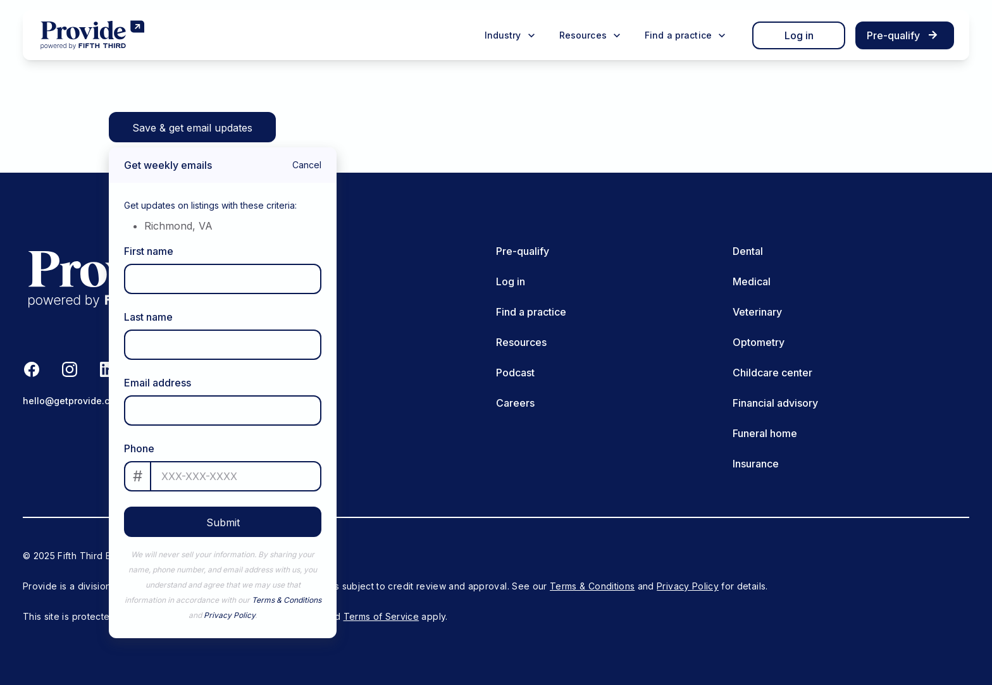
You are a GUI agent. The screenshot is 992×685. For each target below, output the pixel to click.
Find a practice (531, 311)
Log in (799, 35)
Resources (521, 342)
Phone (139, 448)
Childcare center (772, 372)
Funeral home (765, 433)
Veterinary (757, 311)
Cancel (306, 164)
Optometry (758, 342)
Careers (515, 403)
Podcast (515, 372)
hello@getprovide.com (73, 400)
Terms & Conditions (286, 600)
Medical (752, 281)
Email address (157, 382)
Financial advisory (775, 403)
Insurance (756, 463)
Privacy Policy (229, 615)
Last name (148, 317)
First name (148, 251)
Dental (748, 251)
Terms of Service (381, 616)
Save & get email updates (192, 127)
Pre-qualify (522, 251)
